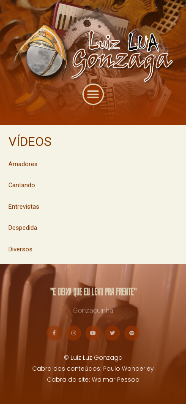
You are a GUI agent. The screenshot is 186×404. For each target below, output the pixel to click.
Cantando (21, 185)
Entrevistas (23, 206)
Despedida (22, 228)
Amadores (23, 164)
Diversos (20, 249)
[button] (93, 99)
